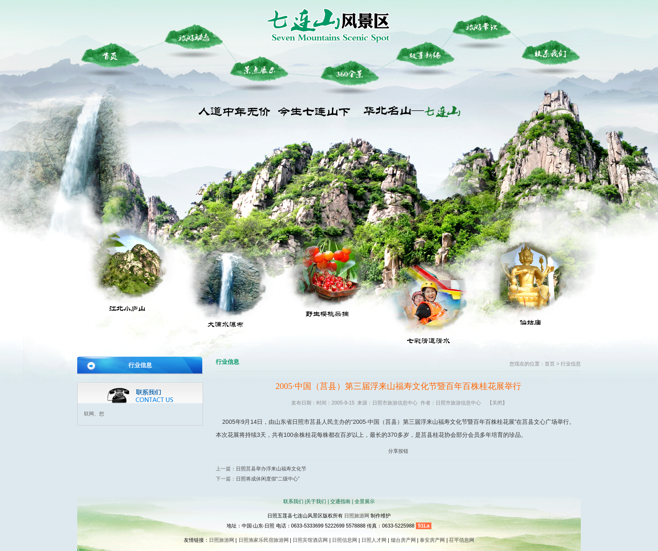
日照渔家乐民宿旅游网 (263, 540)
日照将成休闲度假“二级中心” (268, 479)
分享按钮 (398, 451)
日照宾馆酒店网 (310, 540)
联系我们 (293, 501)
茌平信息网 (461, 540)
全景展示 (365, 501)
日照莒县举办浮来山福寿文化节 (271, 469)
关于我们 (316, 501)
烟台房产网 (403, 540)
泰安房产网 (432, 540)
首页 (550, 364)
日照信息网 (344, 540)
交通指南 (340, 501)
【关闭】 (497, 403)
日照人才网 (373, 540)
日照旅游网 (356, 516)
